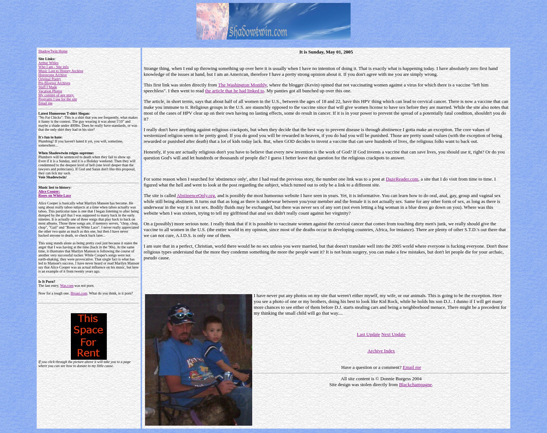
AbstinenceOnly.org (196, 195)
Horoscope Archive (52, 75)
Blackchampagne (415, 384)
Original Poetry (49, 79)
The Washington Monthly (242, 85)
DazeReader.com (402, 179)
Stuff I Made (47, 87)
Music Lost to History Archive (60, 71)
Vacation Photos (50, 91)
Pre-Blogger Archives (54, 83)
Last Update (368, 334)
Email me (45, 103)
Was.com (67, 286)
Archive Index (381, 351)
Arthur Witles (48, 63)
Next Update (393, 334)
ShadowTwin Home (53, 51)
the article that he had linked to (234, 90)
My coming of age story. (56, 95)
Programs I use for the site (57, 99)
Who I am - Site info (53, 67)
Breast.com (78, 293)
